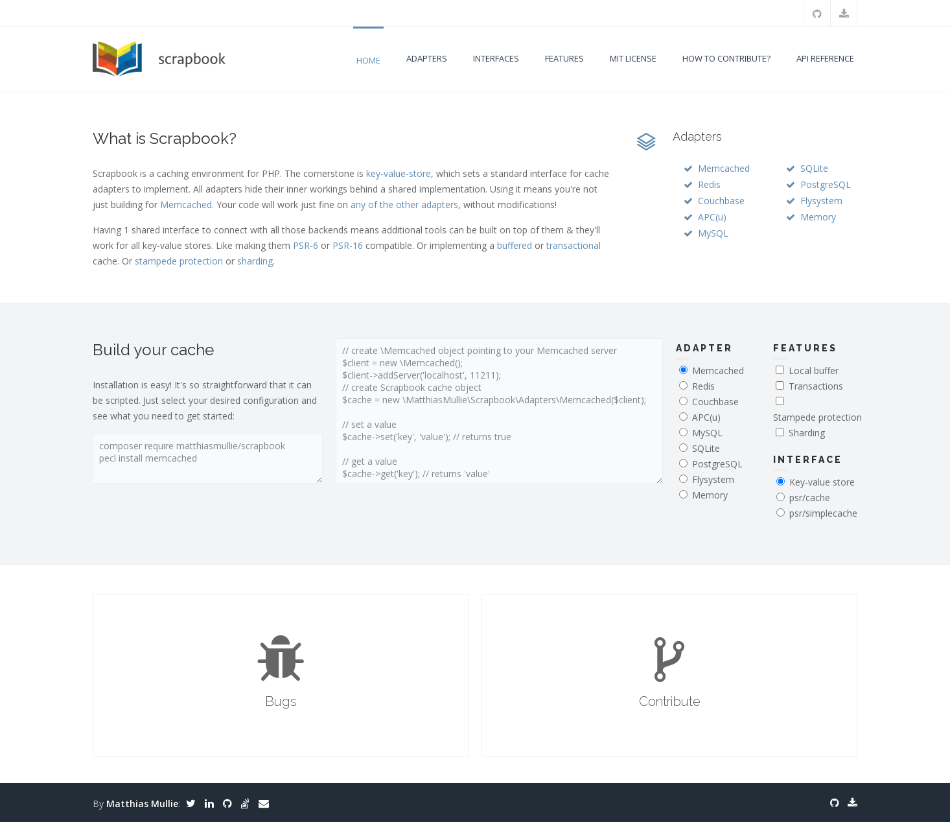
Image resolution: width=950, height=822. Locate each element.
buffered (514, 245)
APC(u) (712, 217)
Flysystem (821, 200)
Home (368, 60)
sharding (255, 261)
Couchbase (721, 200)
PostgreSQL (825, 184)
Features (564, 58)
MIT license (633, 58)
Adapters (426, 58)
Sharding (807, 433)
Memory (818, 217)
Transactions (816, 386)
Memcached (186, 204)
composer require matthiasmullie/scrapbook (208, 459)
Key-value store (822, 482)
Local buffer (814, 370)
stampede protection (179, 261)
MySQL (713, 233)
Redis (709, 184)
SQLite (814, 168)
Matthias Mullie (142, 803)
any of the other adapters (404, 204)
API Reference (825, 58)
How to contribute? (726, 58)
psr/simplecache (823, 513)
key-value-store (398, 173)
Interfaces (496, 58)
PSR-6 (305, 245)
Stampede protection (817, 417)
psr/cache (809, 497)
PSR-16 (347, 245)
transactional (573, 245)
